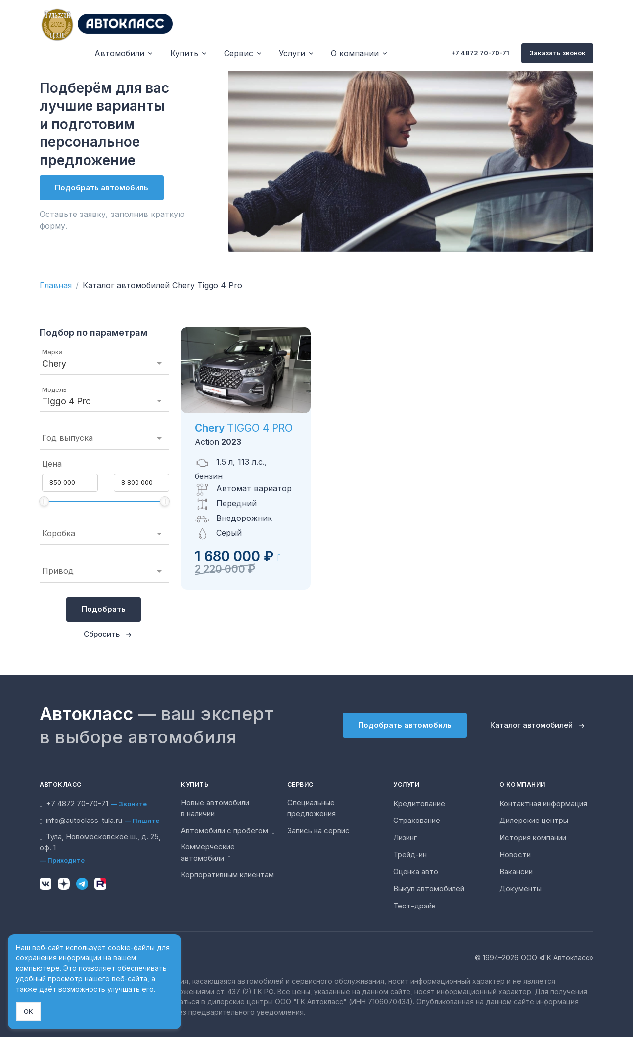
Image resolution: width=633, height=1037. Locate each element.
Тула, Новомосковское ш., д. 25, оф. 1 (100, 842)
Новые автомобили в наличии (215, 808)
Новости (515, 854)
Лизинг (405, 837)
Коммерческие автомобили (208, 852)
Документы (520, 888)
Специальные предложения (311, 808)
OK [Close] (28, 1011)
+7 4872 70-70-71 (480, 53)
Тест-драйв (414, 905)
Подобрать (104, 609)
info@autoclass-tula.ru (81, 820)
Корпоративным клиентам (227, 874)
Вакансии (516, 871)
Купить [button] (184, 53)
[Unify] (106, 24)
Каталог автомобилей (531, 725)
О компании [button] (355, 53)
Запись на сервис (318, 830)
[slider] (44, 501)
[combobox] (104, 364)
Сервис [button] (238, 53)
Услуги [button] (292, 53)
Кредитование (419, 803)
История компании (532, 837)
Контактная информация (543, 803)
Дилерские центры (533, 820)
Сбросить (102, 634)
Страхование (416, 820)
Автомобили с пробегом (227, 830)
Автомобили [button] (119, 53)
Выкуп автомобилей (428, 888)
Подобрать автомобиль (101, 187)
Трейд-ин (410, 854)
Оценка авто (415, 871)
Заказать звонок (557, 53)
